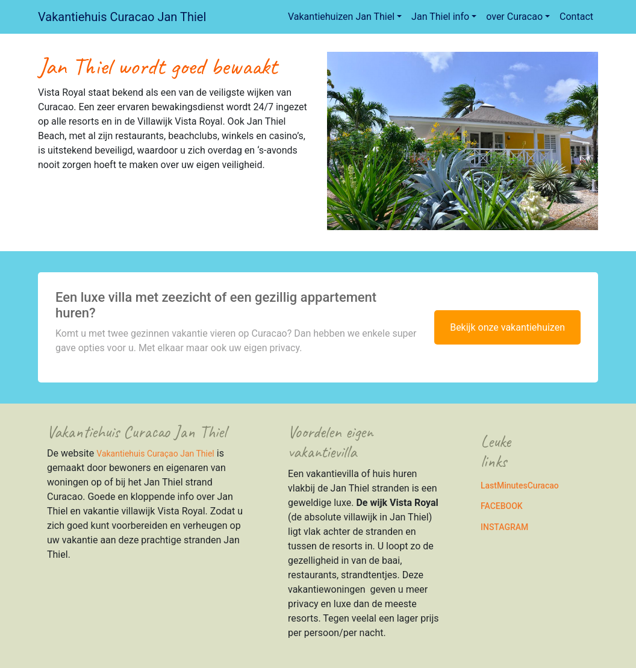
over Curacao (514, 16)
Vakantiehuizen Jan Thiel (341, 16)
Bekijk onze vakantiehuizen (507, 327)
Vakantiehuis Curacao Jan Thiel (122, 17)
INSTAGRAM (504, 527)
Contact (576, 16)
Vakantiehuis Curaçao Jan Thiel (155, 453)
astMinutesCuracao (522, 485)
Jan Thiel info (440, 16)
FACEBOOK (502, 506)
